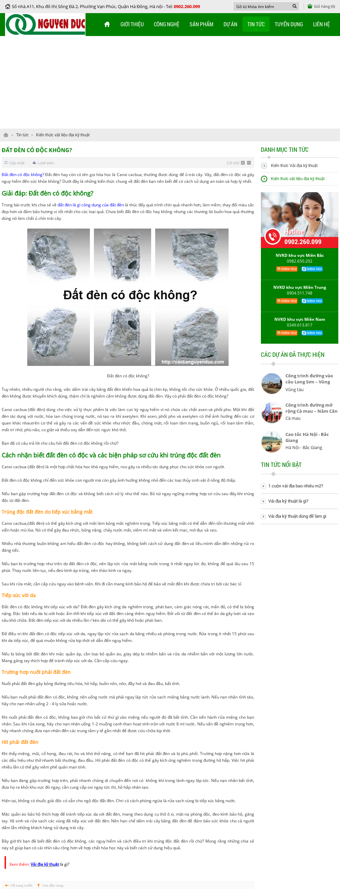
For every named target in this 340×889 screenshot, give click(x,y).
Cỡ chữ (233, 163)
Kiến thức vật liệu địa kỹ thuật (63, 135)
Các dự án (293, 357)
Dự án (230, 24)
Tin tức (256, 24)
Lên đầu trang (52, 885)
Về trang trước (21, 885)
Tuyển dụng (289, 24)
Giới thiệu (132, 24)
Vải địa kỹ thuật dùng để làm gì (297, 516)
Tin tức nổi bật (281, 467)
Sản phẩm (201, 24)
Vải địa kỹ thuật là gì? (288, 501)
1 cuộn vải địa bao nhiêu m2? (295, 485)
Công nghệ (166, 24)
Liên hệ (321, 24)
